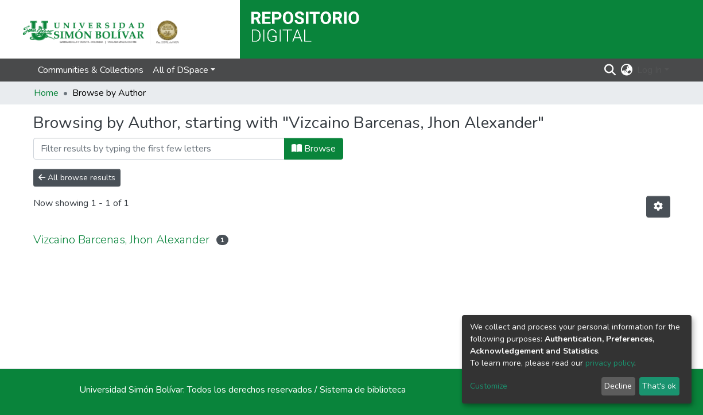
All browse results (76, 177)
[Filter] (159, 149)
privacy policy (609, 363)
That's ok (659, 386)
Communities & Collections (90, 70)
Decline (618, 386)
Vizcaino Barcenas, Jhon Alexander (121, 239)
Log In (649, 70)
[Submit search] (610, 70)
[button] (626, 70)
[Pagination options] (658, 207)
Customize (488, 386)
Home (46, 93)
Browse (314, 148)
